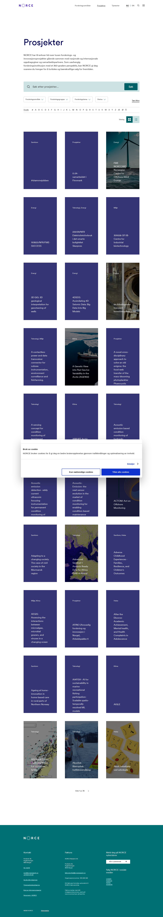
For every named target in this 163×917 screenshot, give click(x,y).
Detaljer (131, 464)
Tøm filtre (135, 101)
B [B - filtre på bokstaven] (38, 110)
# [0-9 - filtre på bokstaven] (32, 110)
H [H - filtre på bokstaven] (58, 110)
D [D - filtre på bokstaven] (45, 110)
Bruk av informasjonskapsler (32, 890)
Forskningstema (83, 99)
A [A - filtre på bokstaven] (35, 110)
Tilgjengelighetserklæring (32, 885)
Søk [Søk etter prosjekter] (131, 86)
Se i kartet (27, 868)
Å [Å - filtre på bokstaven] (126, 110)
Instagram (109, 885)
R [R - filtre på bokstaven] (90, 110)
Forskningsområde (35, 99)
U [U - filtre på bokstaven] (99, 110)
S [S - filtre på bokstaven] (92, 110)
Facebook (109, 881)
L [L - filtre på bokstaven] (69, 110)
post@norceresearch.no (31, 873)
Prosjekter (101, 7)
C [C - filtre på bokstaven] (42, 110)
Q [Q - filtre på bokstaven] (86, 110)
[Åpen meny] (143, 7)
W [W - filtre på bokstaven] (106, 110)
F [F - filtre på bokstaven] (51, 110)
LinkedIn (108, 879)
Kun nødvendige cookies (81, 472)
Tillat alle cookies (120, 472)
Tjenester (115, 7)
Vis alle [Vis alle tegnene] (26, 110)
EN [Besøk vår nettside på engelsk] (133, 7)
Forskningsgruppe (59, 99)
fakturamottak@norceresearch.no (75, 873)
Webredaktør (45, 911)
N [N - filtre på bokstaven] (76, 110)
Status (101, 99)
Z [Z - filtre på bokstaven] (115, 110)
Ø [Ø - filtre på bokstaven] (122, 110)
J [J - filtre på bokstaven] (63, 110)
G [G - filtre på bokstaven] (55, 110)
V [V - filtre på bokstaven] (102, 110)
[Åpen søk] (138, 7)
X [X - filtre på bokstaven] (109, 110)
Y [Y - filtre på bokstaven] (112, 110)
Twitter (108, 883)
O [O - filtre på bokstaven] (80, 110)
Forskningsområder (83, 7)
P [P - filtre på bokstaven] (83, 110)
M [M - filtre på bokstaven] (73, 110)
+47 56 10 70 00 (28, 875)
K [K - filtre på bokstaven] (66, 110)
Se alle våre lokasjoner (30, 880)
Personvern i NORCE (30, 895)
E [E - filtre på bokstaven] (48, 110)
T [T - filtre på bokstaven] (96, 110)
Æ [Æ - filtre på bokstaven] (119, 110)
